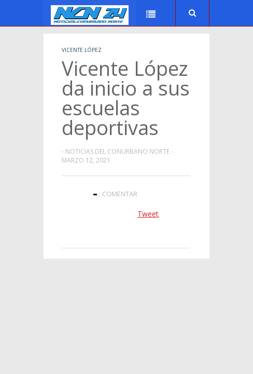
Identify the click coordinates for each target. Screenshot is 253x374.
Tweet (148, 214)
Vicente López (82, 50)
